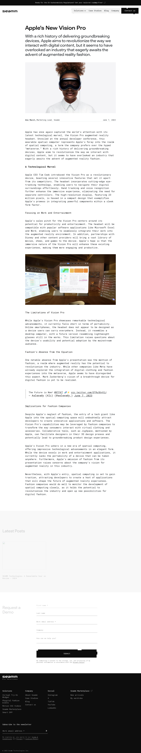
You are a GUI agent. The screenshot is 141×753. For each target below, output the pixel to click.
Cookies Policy (31, 739)
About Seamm (31, 695)
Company (115, 10)
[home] (9, 11)
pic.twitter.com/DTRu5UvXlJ (88, 392)
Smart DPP (7, 712)
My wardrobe (76, 698)
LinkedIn (52, 708)
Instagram (53, 695)
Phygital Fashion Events (10, 701)
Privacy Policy (78, 662)
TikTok (51, 701)
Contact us (130, 10)
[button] (79, 10)
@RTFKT (58, 392)
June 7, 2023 (83, 395)
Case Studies (95, 10)
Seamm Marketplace (11, 709)
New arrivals (77, 695)
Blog (106, 10)
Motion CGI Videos (11, 706)
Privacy (19, 739)
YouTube (51, 705)
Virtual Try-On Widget (10, 696)
